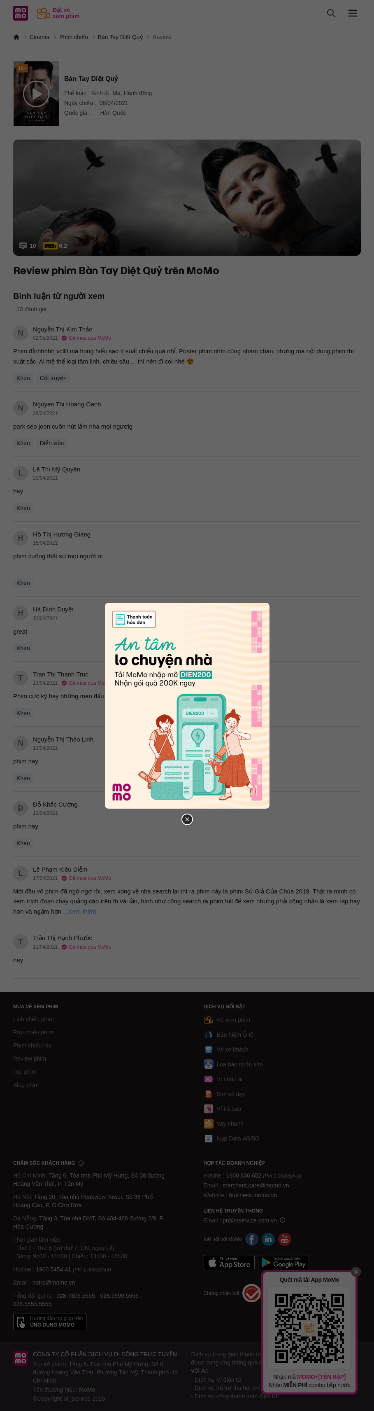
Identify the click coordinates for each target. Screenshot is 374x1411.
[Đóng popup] (187, 819)
